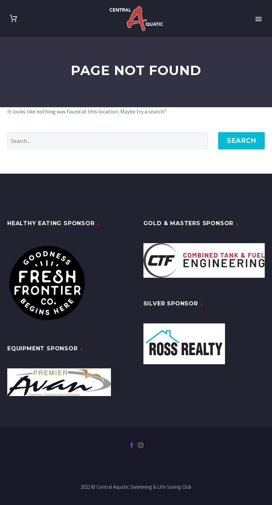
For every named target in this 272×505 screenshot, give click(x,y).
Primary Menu (258, 19)
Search (241, 141)
